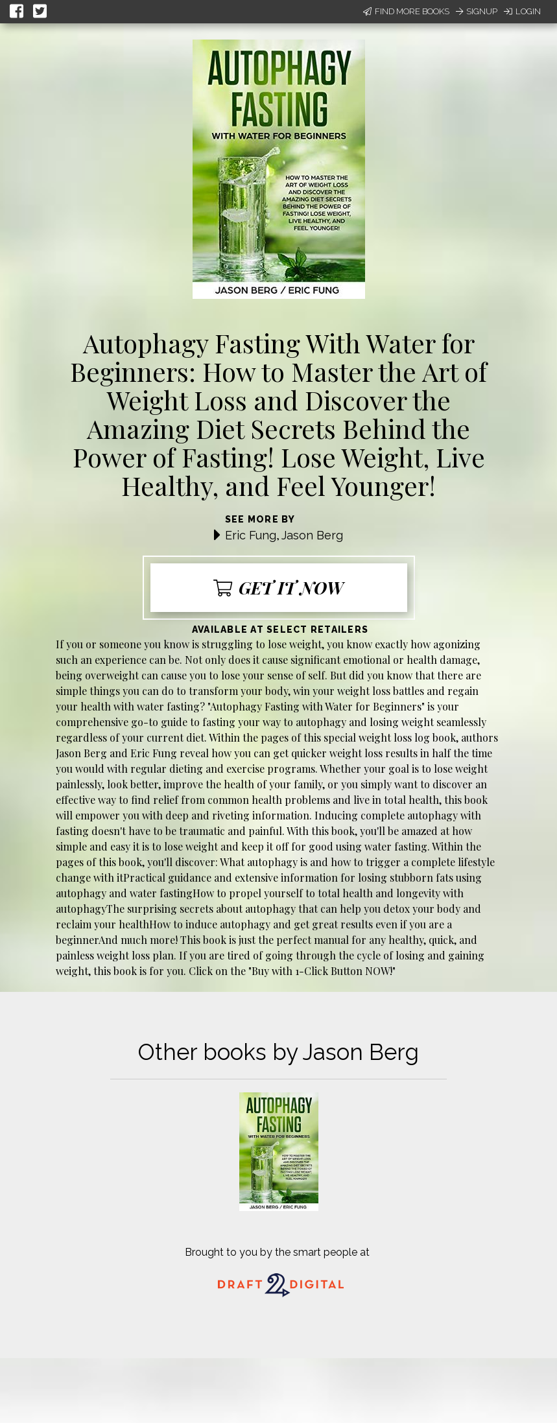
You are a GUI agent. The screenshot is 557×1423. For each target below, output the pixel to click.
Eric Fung (250, 535)
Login (522, 11)
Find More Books (406, 11)
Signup (476, 11)
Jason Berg (312, 535)
